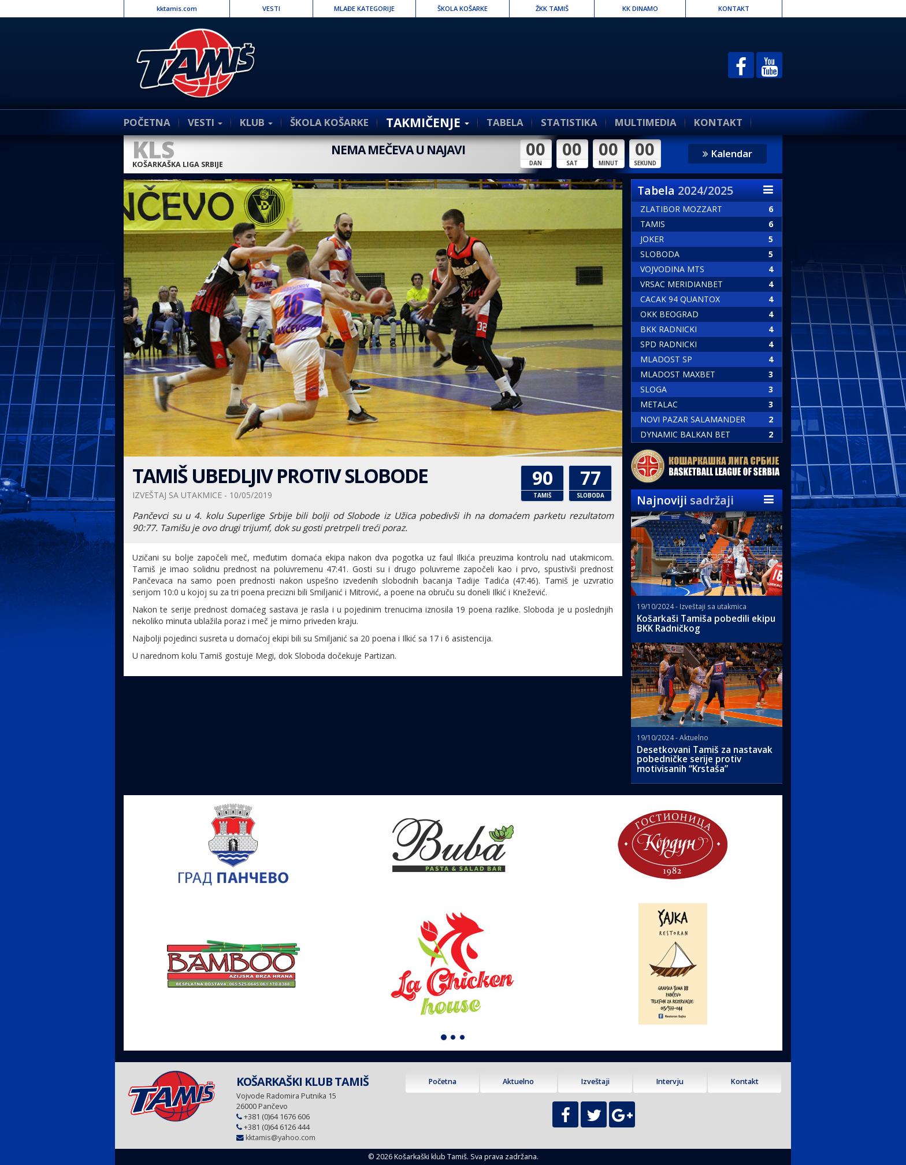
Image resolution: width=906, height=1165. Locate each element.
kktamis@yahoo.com (280, 1137)
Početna (442, 1081)
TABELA (505, 122)
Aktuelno (518, 1081)
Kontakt (744, 1081)
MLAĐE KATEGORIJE (364, 8)
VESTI (271, 8)
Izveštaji (595, 1081)
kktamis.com (177, 8)
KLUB (256, 122)
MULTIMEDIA (646, 122)
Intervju (670, 1081)
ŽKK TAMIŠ (552, 8)
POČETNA (147, 122)
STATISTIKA (569, 122)
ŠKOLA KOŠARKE (462, 8)
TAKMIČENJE (427, 122)
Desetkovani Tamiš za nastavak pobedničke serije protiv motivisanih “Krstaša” (705, 760)
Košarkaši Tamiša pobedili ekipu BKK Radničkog (706, 624)
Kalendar (727, 153)
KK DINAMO (640, 8)
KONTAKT (733, 8)
